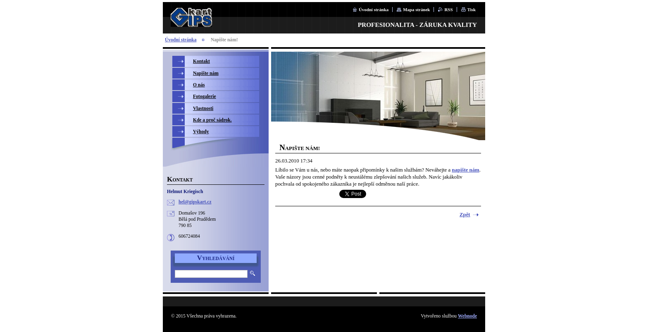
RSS (448, 9)
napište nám (465, 170)
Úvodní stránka (373, 9)
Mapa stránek (416, 9)
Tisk (471, 9)
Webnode (467, 315)
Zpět (465, 214)
